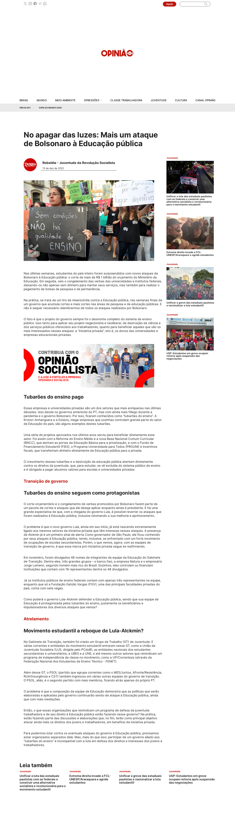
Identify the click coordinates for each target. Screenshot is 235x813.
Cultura (181, 100)
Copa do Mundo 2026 (50, 107)
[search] (206, 4)
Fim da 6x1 (25, 107)
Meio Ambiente (65, 100)
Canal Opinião (205, 100)
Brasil (24, 100)
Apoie (169, 4)
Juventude (159, 100)
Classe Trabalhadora (126, 100)
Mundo (42, 100)
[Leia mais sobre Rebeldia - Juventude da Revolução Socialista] (31, 165)
